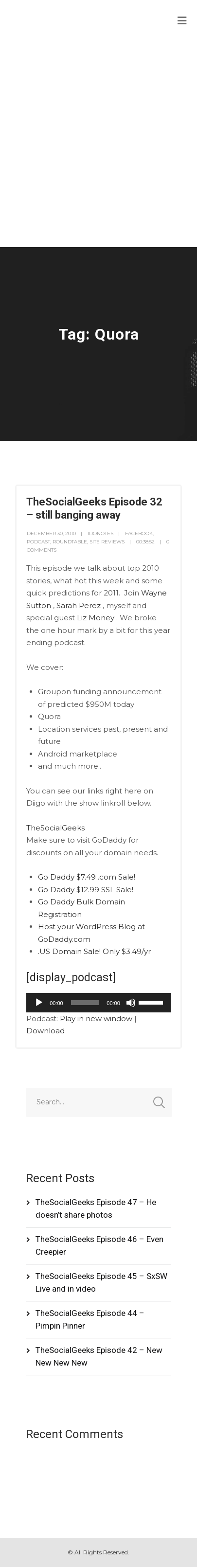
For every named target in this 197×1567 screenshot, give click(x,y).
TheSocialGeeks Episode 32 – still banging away (94, 508)
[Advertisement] (98, 143)
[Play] (39, 1003)
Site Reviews (107, 542)
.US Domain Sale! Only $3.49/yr (94, 951)
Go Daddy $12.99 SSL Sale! (85, 889)
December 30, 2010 (51, 533)
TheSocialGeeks (55, 827)
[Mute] (131, 1003)
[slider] (85, 1002)
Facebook (139, 533)
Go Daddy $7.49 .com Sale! (86, 877)
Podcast (38, 542)
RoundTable (70, 542)
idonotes (100, 533)
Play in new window (96, 1018)
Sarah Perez (78, 605)
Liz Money (95, 617)
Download (45, 1030)
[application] (98, 1002)
